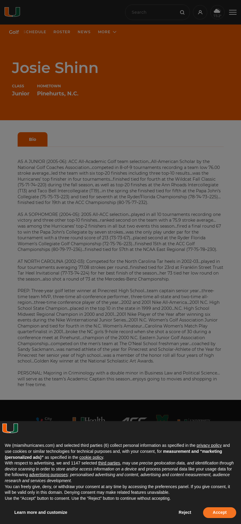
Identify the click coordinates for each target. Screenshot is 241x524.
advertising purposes (48, 474)
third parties (109, 463)
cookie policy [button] (91, 457)
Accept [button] (220, 512)
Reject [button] (185, 512)
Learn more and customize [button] (40, 512)
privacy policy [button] (209, 445)
